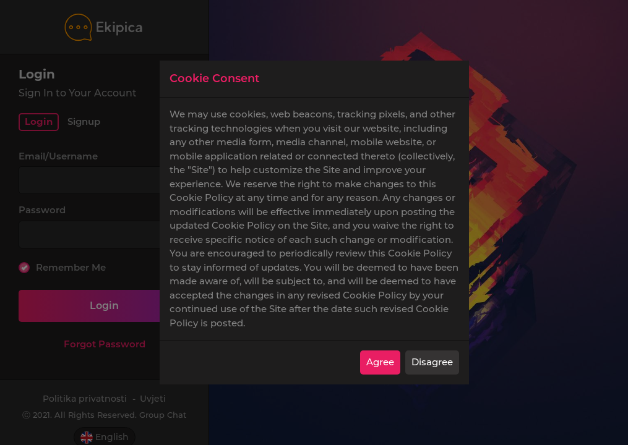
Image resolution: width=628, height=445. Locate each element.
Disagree (432, 362)
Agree (380, 362)
